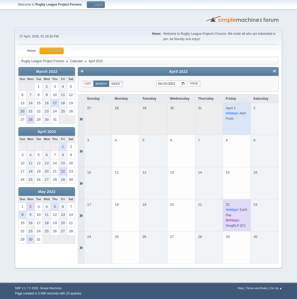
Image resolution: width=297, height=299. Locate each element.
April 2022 (46, 131)
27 (89, 108)
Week (115, 83)
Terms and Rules (257, 288)
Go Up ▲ (276, 288)
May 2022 (46, 191)
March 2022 (46, 71)
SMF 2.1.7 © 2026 (26, 288)
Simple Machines (51, 288)
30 (172, 108)
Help (241, 288)
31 (200, 108)
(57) (236, 226)
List (88, 83)
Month (101, 83)
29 (144, 108)
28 (117, 108)
